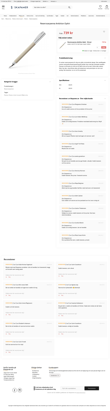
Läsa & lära (91, 15)
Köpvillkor (35, 372)
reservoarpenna (69, 62)
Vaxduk (62, 15)
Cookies (34, 376)
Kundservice (35, 371)
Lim (67, 15)
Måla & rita (21, 15)
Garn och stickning (40, 15)
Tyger (57, 15)
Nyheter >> (45, 1)
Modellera (83, 15)
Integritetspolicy (36, 378)
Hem (2, 19)
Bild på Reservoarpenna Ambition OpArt (26, 73)
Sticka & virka (30, 15)
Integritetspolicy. (81, 392)
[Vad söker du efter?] (52, 7)
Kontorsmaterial (75, 15)
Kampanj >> (54, 1)
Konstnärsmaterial (100, 15)
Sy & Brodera (50, 15)
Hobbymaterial (12, 15)
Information (104, 1)
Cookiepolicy (35, 374)
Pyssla (5, 15)
